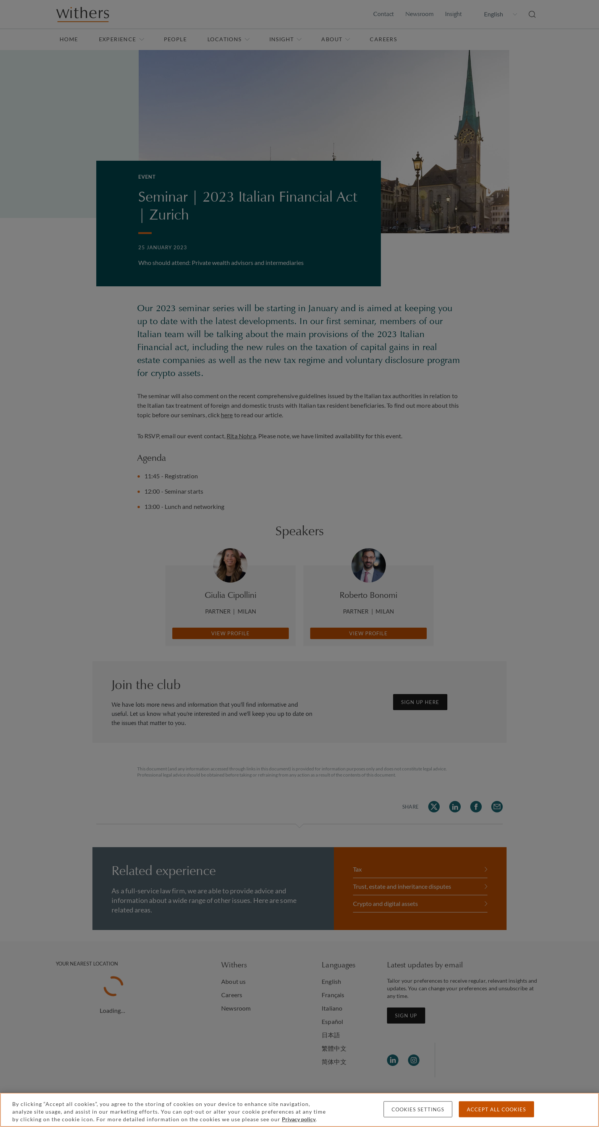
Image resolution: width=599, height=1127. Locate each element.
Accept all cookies (496, 1109)
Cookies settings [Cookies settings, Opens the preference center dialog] (418, 1109)
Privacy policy (299, 1119)
